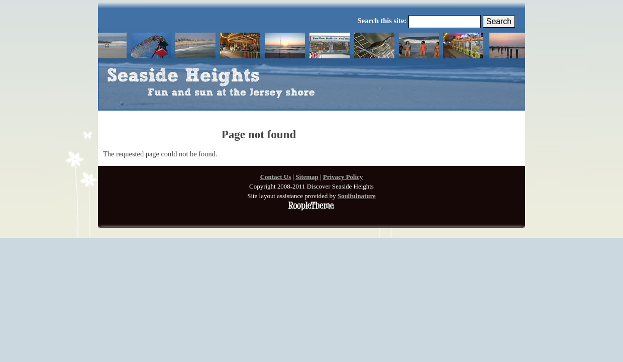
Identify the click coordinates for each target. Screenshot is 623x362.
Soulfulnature (357, 196)
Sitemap (306, 176)
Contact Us (275, 176)
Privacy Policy (343, 176)
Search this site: (383, 21)
